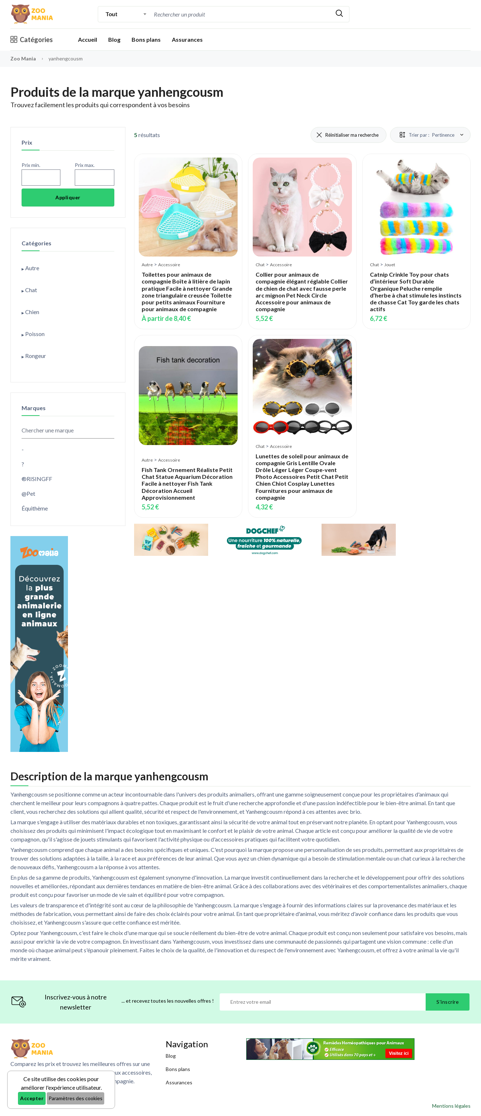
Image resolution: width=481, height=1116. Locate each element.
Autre (147, 264)
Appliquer (68, 197)
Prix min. (31, 165)
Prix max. (85, 165)
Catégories (31, 40)
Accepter (31, 1098)
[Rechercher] (339, 14)
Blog (114, 39)
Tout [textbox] (111, 13)
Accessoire (169, 264)
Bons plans (146, 39)
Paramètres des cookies (75, 1098)
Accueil (87, 39)
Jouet (389, 264)
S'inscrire (447, 1002)
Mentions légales (451, 1106)
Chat (260, 264)
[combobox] (126, 14)
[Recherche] (241, 14)
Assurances (187, 39)
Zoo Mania (23, 58)
